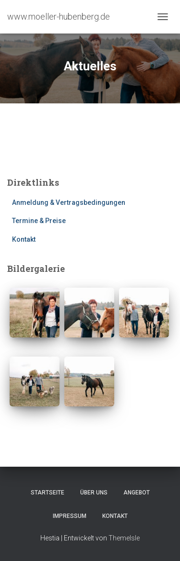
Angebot (136, 492)
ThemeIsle (124, 538)
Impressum (69, 516)
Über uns (94, 492)
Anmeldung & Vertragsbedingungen (68, 202)
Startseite (47, 492)
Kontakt (24, 239)
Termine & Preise (39, 220)
